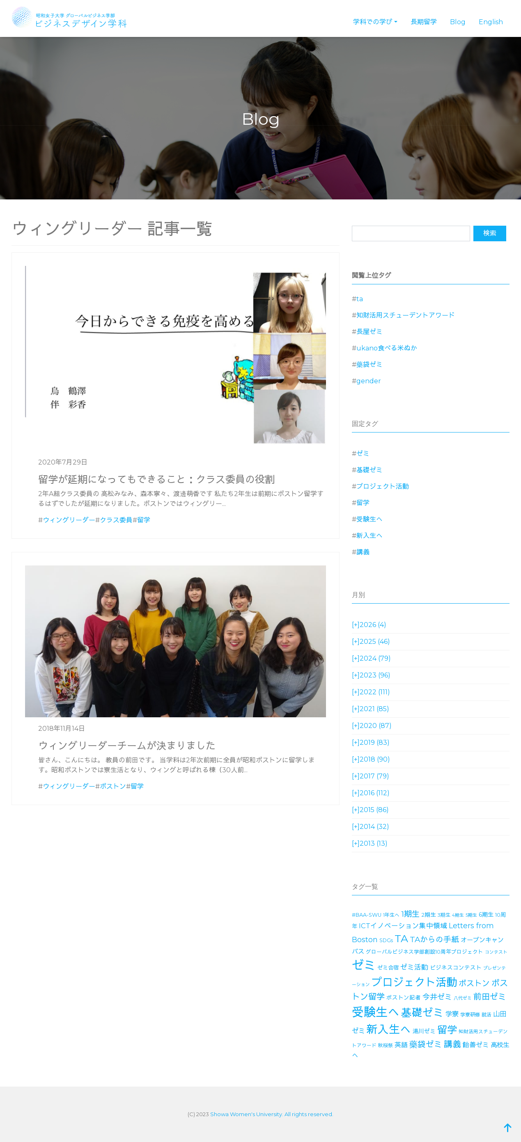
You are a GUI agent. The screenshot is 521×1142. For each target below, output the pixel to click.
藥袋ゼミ (369, 364)
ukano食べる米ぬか (386, 348)
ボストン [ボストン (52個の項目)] (474, 983)
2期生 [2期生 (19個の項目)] (428, 914)
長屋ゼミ (369, 332)
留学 (143, 520)
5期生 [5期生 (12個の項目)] (471, 915)
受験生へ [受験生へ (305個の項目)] (375, 1012)
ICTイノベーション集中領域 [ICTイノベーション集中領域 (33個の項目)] (403, 926)
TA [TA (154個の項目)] (401, 938)
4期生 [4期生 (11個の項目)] (458, 915)
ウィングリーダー (69, 520)
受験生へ (369, 519)
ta (359, 299)
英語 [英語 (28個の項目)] (401, 1045)
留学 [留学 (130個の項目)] (447, 1030)
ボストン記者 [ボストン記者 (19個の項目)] (403, 997)
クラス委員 (116, 520)
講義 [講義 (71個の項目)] (452, 1044)
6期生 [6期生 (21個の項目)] (486, 914)
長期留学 (424, 22)
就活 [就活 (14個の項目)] (486, 1015)
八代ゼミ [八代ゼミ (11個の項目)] (463, 998)
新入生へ (369, 536)
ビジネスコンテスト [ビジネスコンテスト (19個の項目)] (456, 967)
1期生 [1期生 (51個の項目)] (410, 914)
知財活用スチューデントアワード (405, 315)
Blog (458, 22)
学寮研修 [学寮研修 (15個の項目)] (470, 1015)
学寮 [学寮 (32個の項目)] (452, 1014)
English (491, 22)
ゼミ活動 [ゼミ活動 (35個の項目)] (414, 967)
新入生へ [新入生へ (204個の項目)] (389, 1029)
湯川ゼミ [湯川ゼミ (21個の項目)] (424, 1031)
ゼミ (363, 454)
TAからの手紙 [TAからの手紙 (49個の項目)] (434, 939)
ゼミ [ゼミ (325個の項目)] (364, 965)
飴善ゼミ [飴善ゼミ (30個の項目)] (476, 1045)
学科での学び (372, 22)
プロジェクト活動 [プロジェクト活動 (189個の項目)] (414, 982)
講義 (363, 552)
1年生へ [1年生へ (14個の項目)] (391, 915)
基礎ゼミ (369, 470)
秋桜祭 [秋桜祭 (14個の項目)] (385, 1045)
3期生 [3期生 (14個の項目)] (444, 915)
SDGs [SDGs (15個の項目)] (386, 940)
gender (368, 381)
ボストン (113, 786)
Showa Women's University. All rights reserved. (271, 1114)
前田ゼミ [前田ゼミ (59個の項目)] (489, 997)
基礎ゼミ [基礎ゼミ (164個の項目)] (422, 1012)
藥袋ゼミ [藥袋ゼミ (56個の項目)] (425, 1044)
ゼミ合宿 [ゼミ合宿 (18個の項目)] (388, 967)
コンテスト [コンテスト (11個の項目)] (496, 952)
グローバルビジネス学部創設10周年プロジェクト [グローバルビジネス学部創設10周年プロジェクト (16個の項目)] (424, 952)
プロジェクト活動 (382, 486)
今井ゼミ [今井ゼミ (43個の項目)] (437, 997)
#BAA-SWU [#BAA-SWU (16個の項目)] (366, 915)
